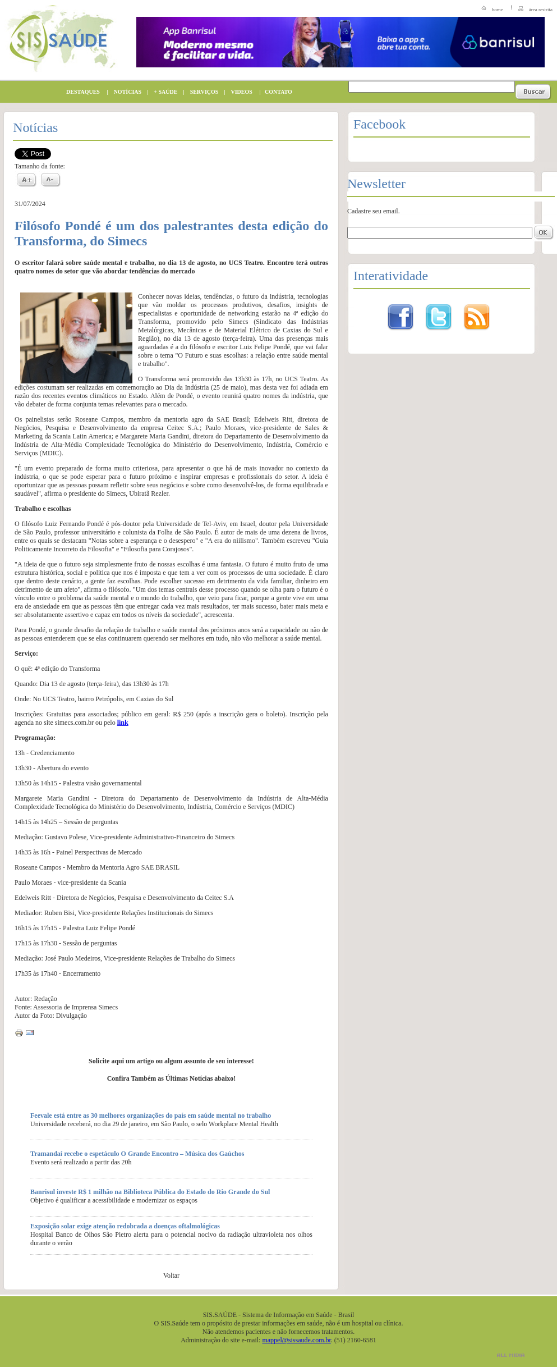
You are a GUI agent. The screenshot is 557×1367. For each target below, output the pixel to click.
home (497, 9)
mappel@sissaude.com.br (296, 1340)
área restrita (541, 9)
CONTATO (276, 92)
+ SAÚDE (162, 92)
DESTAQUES (80, 92)
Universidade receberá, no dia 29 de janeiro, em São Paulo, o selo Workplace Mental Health (154, 1124)
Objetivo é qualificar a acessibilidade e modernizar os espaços (113, 1200)
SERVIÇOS (202, 92)
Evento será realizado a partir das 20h (81, 1162)
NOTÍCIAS (124, 92)
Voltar (171, 1275)
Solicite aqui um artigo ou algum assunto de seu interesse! (171, 1061)
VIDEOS (238, 92)
